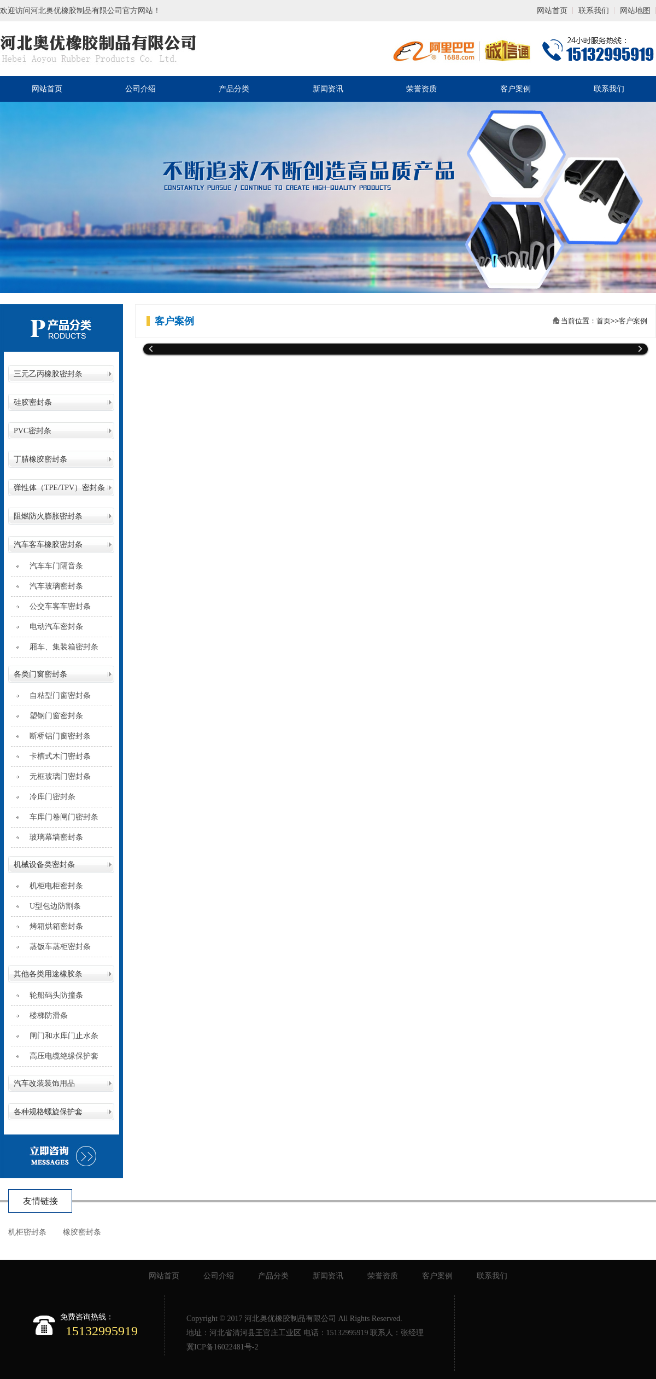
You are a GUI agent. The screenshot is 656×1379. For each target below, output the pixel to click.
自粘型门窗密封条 (56, 695)
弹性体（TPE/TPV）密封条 (59, 488)
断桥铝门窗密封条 (56, 736)
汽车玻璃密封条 (52, 586)
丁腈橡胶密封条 (40, 459)
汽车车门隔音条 (52, 566)
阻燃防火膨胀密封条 (48, 516)
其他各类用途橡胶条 (48, 974)
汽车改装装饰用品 (44, 1083)
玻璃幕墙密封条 (52, 837)
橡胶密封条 (82, 1232)
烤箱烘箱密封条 (52, 926)
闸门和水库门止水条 (60, 1036)
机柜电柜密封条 (52, 886)
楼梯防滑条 (45, 1015)
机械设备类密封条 (44, 864)
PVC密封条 (32, 431)
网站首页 (552, 11)
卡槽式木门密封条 (56, 756)
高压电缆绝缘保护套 (60, 1056)
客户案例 (515, 89)
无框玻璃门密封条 (56, 776)
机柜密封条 (27, 1232)
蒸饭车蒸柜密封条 (56, 946)
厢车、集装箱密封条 (60, 647)
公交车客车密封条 (56, 606)
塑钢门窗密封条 (52, 716)
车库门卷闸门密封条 (60, 817)
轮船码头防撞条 (52, 995)
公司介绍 (140, 89)
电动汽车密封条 (52, 626)
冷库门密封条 (48, 797)
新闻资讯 (328, 89)
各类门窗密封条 (40, 674)
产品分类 (234, 89)
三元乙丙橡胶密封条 (48, 374)
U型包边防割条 (51, 906)
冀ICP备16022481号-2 (222, 1347)
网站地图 (635, 11)
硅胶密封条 (33, 402)
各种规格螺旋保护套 (48, 1112)
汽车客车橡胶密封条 (48, 544)
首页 (603, 321)
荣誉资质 (421, 89)
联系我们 (593, 11)
